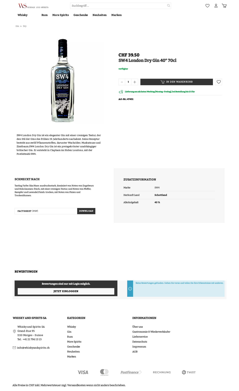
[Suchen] (168, 6)
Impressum (139, 346)
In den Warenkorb (177, 82)
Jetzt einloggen (66, 291)
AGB (134, 351)
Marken (71, 356)
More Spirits (74, 341)
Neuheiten (73, 351)
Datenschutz (139, 341)
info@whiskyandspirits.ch (33, 347)
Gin (69, 331)
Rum (70, 336)
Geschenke (73, 346)
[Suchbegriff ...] (118, 6)
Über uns (137, 326)
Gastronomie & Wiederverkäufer (151, 331)
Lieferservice (140, 336)
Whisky (71, 326)
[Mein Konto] (216, 6)
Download (86, 211)
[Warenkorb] (224, 6)
